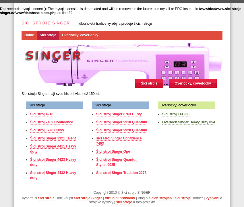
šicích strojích (160, 198)
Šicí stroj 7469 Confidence (51, 122)
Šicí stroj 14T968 (175, 114)
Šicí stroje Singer (88, 198)
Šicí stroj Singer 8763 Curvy (119, 114)
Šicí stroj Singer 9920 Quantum (121, 130)
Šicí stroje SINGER (46, 23)
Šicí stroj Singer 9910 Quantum (121, 122)
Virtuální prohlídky (120, 198)
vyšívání (212, 198)
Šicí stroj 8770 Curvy (47, 130)
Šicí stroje (48, 35)
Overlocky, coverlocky (80, 35)
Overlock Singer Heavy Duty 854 (188, 122)
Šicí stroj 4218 (41, 114)
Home (29, 35)
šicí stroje (183, 198)
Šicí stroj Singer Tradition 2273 (121, 173)
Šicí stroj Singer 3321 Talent (53, 138)
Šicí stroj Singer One (113, 152)
